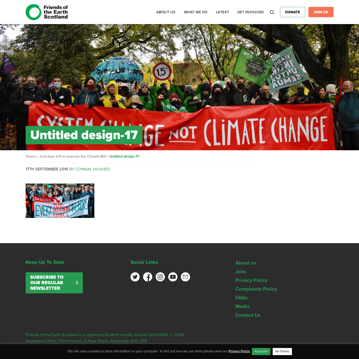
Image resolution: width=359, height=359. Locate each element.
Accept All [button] (261, 351)
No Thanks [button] (282, 351)
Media (242, 306)
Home (31, 156)
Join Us (321, 12)
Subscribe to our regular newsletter (46, 283)
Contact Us (248, 315)
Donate (292, 12)
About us (245, 263)
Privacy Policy (251, 280)
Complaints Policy (256, 289)
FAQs (241, 298)
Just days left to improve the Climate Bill (72, 156)
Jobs (240, 272)
